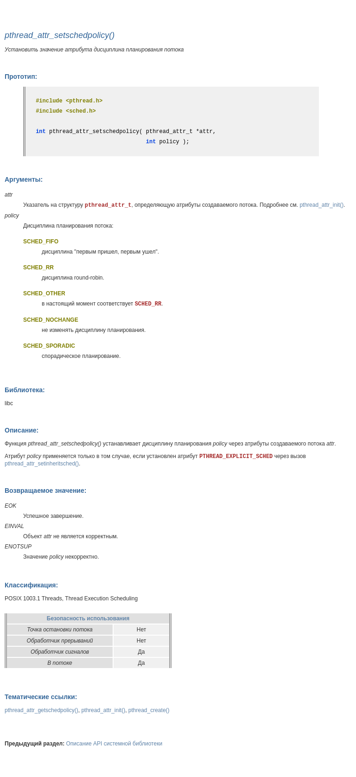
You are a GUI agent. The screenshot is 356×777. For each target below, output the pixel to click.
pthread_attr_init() (321, 205)
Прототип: (21, 76)
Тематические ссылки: (41, 697)
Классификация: (31, 585)
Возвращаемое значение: (45, 490)
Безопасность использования (88, 618)
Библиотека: (25, 390)
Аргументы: (24, 179)
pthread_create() (149, 710)
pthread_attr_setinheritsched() (42, 463)
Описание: (21, 430)
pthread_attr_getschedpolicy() (41, 710)
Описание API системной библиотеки (114, 743)
